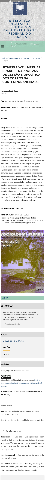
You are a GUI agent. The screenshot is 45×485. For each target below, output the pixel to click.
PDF (6, 298)
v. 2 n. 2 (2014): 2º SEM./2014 (29, 58)
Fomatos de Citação (12, 324)
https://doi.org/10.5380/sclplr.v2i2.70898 (21, 101)
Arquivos (13, 58)
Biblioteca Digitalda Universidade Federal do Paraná (20, 28)
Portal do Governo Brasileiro (17, 1)
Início (5, 58)
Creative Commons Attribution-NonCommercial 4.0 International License (21, 383)
